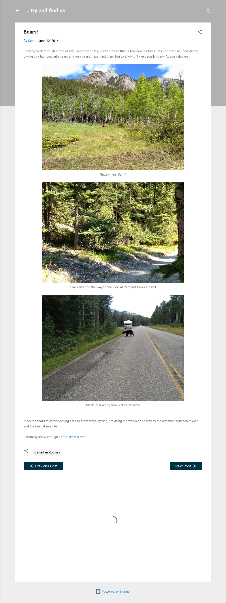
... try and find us (45, 10)
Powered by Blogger (113, 592)
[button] (199, 32)
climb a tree (76, 437)
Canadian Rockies (47, 452)
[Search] (208, 12)
